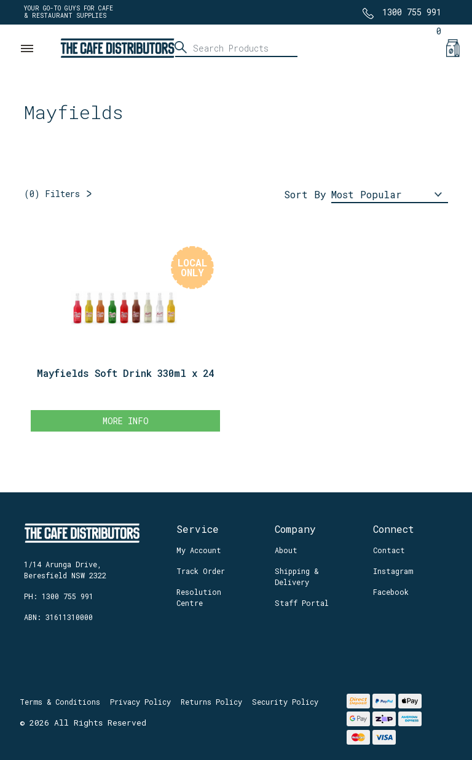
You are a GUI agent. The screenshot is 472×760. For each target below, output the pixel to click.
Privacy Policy (140, 702)
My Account (198, 550)
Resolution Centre (198, 597)
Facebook (391, 592)
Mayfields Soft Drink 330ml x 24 (125, 372)
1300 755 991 (411, 12)
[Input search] (236, 48)
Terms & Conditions (60, 702)
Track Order (200, 571)
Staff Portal (302, 603)
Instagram (393, 571)
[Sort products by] (389, 195)
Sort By (305, 194)
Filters (52, 194)
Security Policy (285, 702)
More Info (126, 421)
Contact (389, 550)
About (286, 550)
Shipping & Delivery (296, 576)
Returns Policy (211, 702)
